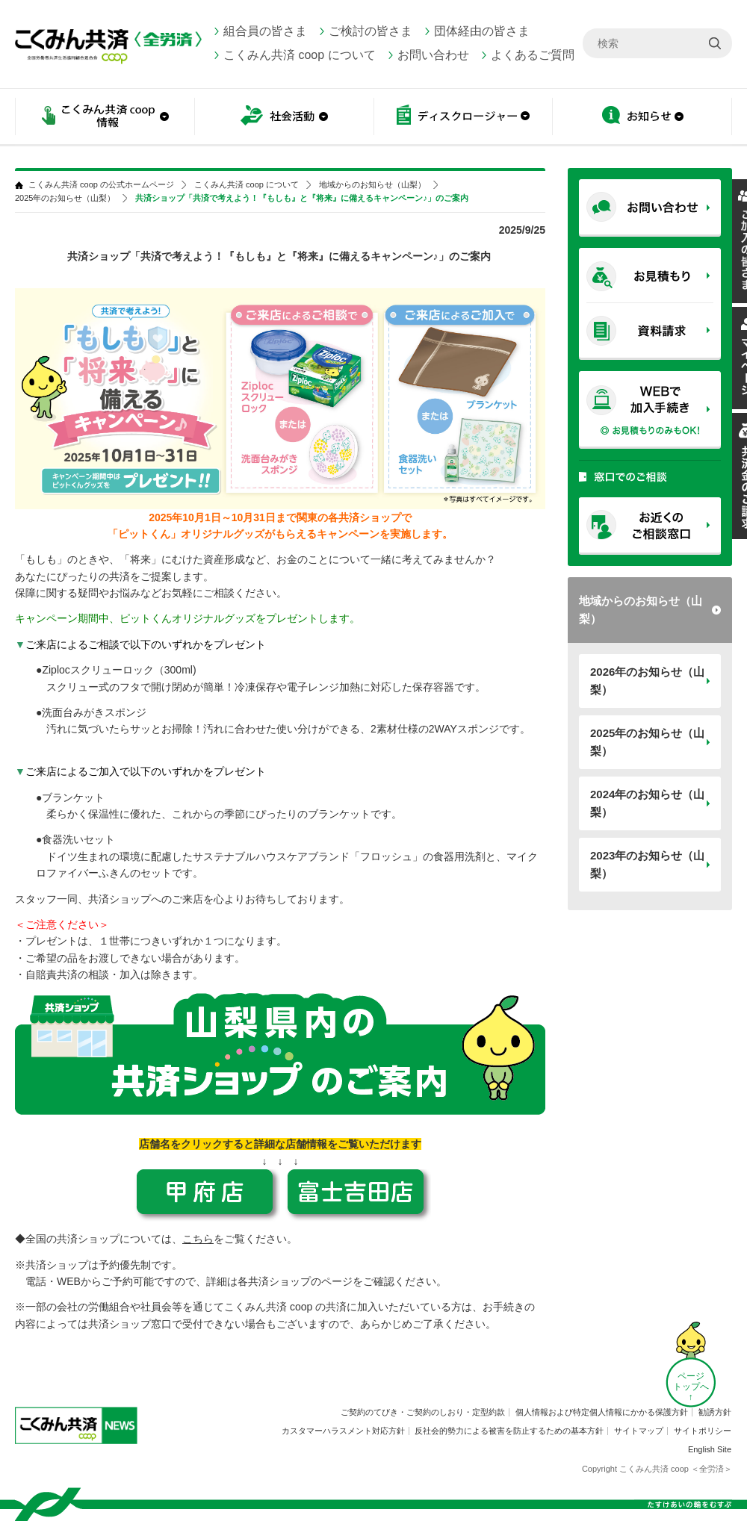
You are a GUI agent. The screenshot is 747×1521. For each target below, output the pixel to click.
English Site (709, 1449)
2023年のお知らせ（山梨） (647, 864)
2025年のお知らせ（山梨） (647, 742)
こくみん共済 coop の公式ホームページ (101, 185)
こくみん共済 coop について (299, 55)
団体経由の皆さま (482, 31)
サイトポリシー (702, 1430)
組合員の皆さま (265, 31)
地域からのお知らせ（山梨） (640, 609)
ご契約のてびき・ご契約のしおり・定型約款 (423, 1412)
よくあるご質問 (532, 55)
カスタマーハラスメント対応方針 (343, 1430)
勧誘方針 (714, 1412)
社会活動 (284, 117)
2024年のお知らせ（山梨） (647, 803)
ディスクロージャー (463, 117)
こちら (198, 1239)
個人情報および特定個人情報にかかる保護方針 (601, 1412)
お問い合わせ (433, 55)
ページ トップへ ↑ (691, 1386)
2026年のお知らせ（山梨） (647, 680)
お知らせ (642, 117)
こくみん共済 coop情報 (104, 117)
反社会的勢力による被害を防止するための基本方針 (509, 1430)
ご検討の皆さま (370, 31)
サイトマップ (638, 1430)
